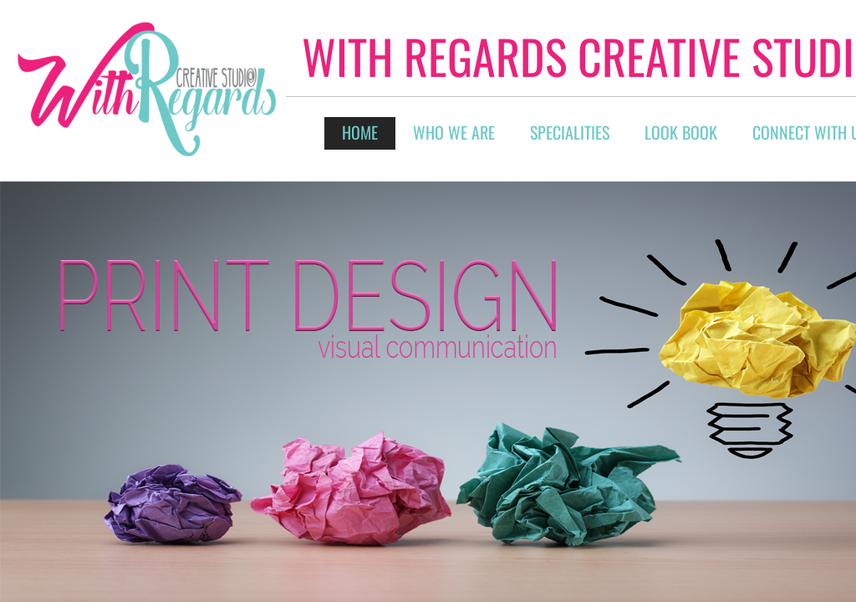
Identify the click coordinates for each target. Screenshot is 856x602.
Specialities (569, 132)
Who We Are (454, 132)
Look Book (681, 132)
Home (360, 132)
